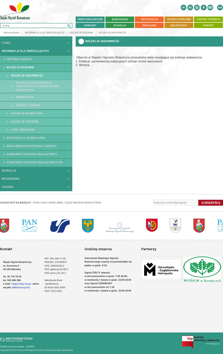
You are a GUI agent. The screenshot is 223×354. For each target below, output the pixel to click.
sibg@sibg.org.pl (21, 283)
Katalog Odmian (28, 105)
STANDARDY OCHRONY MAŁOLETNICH (32, 154)
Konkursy (90, 25)
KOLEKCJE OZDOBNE (24, 121)
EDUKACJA (120, 25)
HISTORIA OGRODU (19, 59)
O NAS (6, 43)
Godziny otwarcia (208, 19)
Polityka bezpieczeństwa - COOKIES (17, 346)
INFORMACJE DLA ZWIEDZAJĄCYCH (44, 32)
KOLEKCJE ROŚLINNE (81, 32)
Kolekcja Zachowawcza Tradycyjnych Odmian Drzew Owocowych (37, 86)
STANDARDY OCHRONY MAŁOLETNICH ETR (35, 162)
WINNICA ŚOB (25, 97)
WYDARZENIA (11, 178)
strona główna (11, 32)
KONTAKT (208, 25)
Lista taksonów (22, 129)
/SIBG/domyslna (21, 287)
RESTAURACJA (149, 19)
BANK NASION (120, 19)
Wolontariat (179, 25)
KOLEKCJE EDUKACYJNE (27, 113)
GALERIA (7, 187)
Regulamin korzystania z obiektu (31, 146)
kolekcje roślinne (179, 19)
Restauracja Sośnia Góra (26, 138)
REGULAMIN (149, 25)
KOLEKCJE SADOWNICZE (112, 32)
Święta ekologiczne (90, 19)
